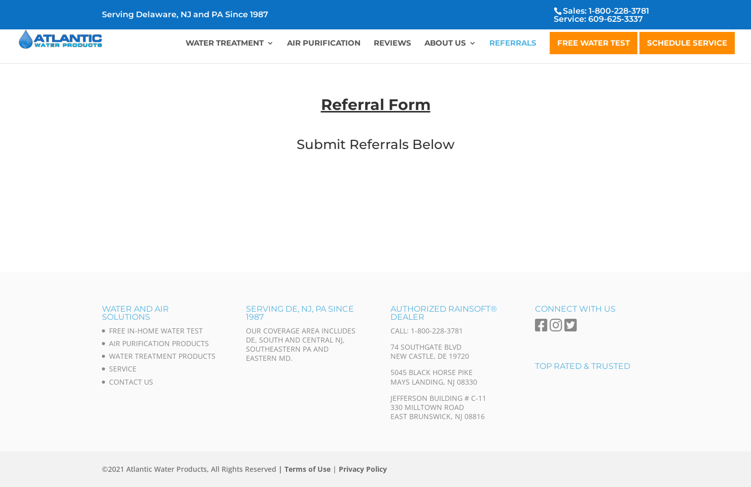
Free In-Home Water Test (156, 330)
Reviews (392, 44)
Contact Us (131, 382)
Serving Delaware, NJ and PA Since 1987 (185, 15)
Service (122, 368)
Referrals (513, 44)
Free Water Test (593, 43)
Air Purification (324, 44)
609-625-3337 (615, 19)
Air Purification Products (159, 343)
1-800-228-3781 (619, 11)
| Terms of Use (304, 469)
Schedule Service (687, 43)
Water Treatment (225, 44)
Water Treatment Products (162, 356)
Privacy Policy (363, 469)
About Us (445, 44)
